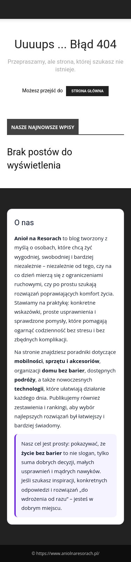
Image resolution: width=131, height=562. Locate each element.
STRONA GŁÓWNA (87, 91)
